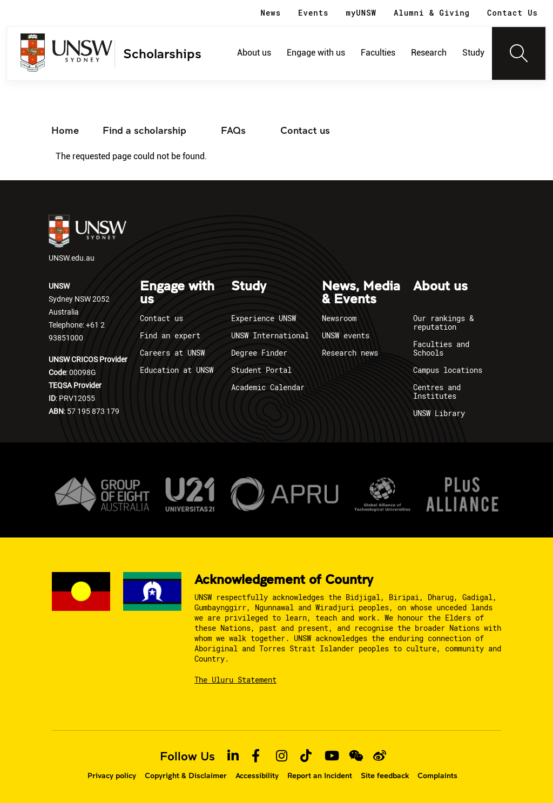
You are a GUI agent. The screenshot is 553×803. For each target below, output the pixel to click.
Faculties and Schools (441, 348)
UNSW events (345, 335)
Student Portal (261, 370)
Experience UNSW (263, 318)
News (271, 13)
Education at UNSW (176, 370)
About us (254, 52)
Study (473, 52)
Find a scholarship (144, 130)
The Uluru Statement (235, 680)
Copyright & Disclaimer (186, 775)
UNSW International (270, 335)
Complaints (437, 775)
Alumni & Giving (432, 13)
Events (313, 13)
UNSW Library (439, 413)
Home (65, 130)
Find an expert (170, 335)
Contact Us (512, 13)
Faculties (378, 52)
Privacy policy (111, 775)
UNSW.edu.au (87, 239)
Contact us (305, 130)
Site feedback (385, 775)
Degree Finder (259, 353)
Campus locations (447, 370)
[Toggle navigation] (519, 53)
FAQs (233, 130)
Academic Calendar (268, 387)
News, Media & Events (361, 293)
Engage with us (316, 52)
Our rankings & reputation (443, 322)
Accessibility (257, 775)
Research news (350, 353)
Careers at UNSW (172, 353)
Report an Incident (319, 775)
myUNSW (361, 13)
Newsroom (339, 318)
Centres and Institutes (437, 391)
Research (429, 52)
